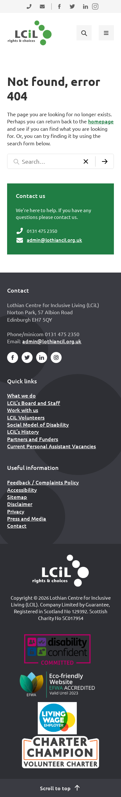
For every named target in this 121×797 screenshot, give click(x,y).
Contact (16, 525)
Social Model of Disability (38, 424)
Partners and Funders (32, 438)
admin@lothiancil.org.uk (54, 240)
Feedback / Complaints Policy (43, 482)
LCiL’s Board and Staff (33, 402)
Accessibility (22, 489)
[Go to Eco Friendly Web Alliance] (57, 684)
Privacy (15, 511)
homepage (101, 121)
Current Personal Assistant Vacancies (51, 446)
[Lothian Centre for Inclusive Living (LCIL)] (29, 33)
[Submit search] (104, 161)
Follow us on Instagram (95, 10)
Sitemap (17, 496)
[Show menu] (106, 32)
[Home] (61, 570)
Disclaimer (19, 503)
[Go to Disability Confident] (57, 650)
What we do (21, 395)
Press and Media (26, 518)
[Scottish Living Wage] (57, 718)
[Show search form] (83, 32)
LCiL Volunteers (26, 417)
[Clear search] (85, 161)
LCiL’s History (23, 431)
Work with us (22, 409)
